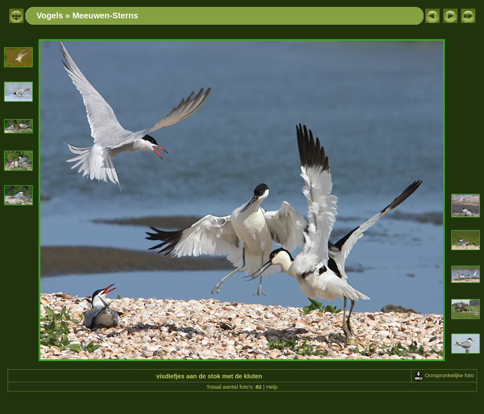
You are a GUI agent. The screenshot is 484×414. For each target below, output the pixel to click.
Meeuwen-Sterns (105, 15)
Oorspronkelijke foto (444, 375)
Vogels (50, 15)
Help (271, 387)
